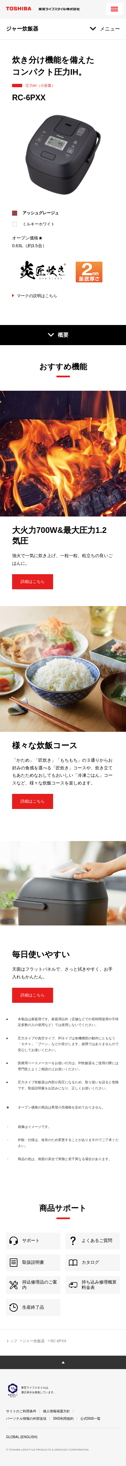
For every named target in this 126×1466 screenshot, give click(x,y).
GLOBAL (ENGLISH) (21, 1437)
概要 (63, 335)
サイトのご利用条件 (21, 1411)
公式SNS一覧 (90, 1418)
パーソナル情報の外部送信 (26, 1418)
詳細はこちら (32, 581)
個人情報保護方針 (56, 1411)
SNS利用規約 (63, 1418)
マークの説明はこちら (37, 295)
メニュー (110, 29)
